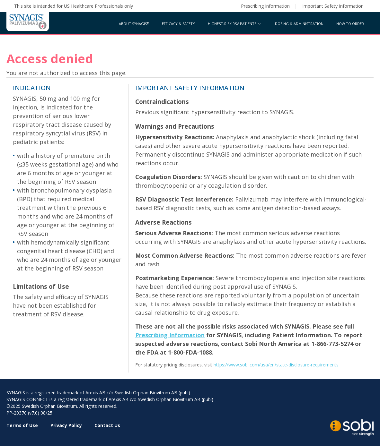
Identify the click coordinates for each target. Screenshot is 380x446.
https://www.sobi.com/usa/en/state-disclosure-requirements (276, 365)
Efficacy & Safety (178, 23)
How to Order (350, 23)
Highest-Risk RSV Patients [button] (232, 23)
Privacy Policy (66, 425)
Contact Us (107, 425)
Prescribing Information (265, 6)
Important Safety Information (333, 6)
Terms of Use (22, 425)
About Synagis (133, 23)
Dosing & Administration (299, 23)
